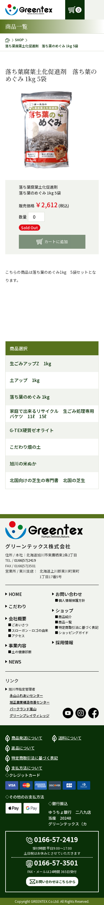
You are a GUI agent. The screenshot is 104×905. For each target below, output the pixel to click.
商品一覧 (65, 622)
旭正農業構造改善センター (30, 702)
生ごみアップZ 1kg (30, 363)
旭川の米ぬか (23, 463)
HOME (15, 594)
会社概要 (17, 618)
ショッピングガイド (73, 633)
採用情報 (64, 642)
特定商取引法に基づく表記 (78, 627)
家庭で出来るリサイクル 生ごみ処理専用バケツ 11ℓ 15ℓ (52, 413)
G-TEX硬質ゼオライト (32, 430)
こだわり (17, 606)
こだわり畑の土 (25, 447)
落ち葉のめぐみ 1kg (30, 397)
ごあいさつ (20, 625)
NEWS (15, 661)
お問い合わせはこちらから (55, 881)
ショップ (64, 610)
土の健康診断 (22, 652)
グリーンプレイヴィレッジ (29, 715)
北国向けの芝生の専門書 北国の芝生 (47, 480)
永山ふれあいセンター (26, 695)
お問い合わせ (68, 594)
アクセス (18, 636)
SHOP (19, 39)
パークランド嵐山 (23, 708)
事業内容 (17, 645)
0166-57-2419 (52, 839)
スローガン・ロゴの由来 (30, 630)
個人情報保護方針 (72, 600)
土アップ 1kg (25, 380)
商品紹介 (65, 617)
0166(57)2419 (25, 560)
